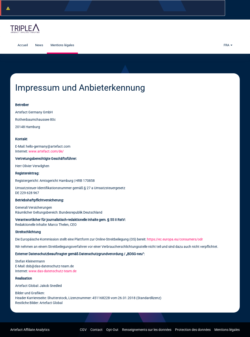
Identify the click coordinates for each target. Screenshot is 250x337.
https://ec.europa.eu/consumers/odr (175, 239)
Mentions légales (62, 45)
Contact (96, 330)
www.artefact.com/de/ (46, 151)
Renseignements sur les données (147, 330)
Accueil (23, 45)
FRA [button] (228, 45)
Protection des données (193, 330)
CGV (83, 330)
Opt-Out (112, 330)
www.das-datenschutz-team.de (52, 271)
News (39, 45)
